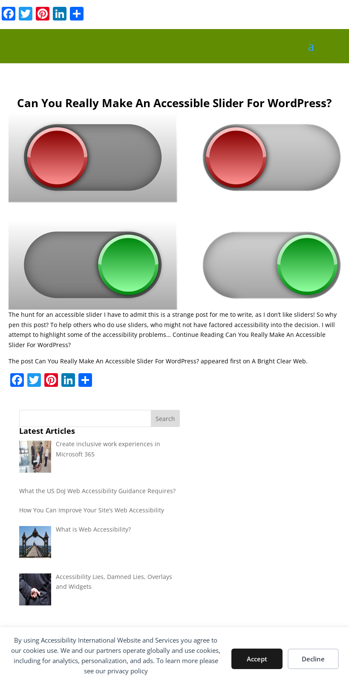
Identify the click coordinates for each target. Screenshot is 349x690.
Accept (257, 659)
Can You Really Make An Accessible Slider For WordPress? (117, 361)
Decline (313, 659)
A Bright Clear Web (279, 361)
